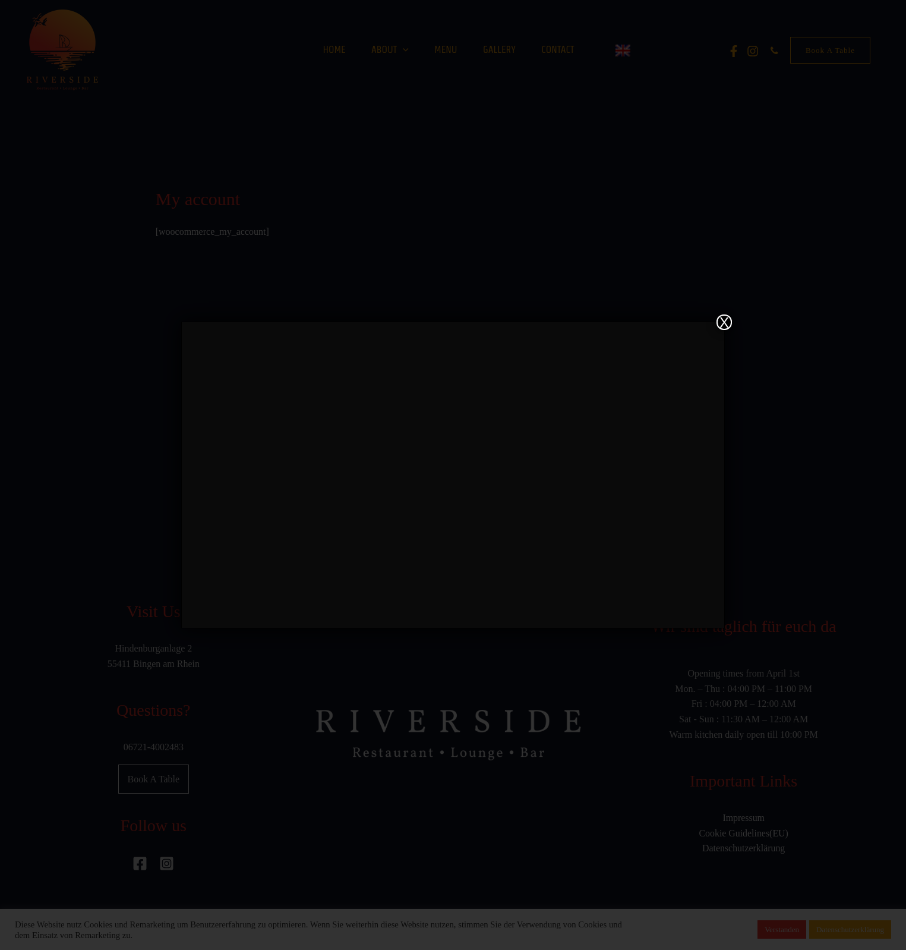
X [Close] (724, 322)
